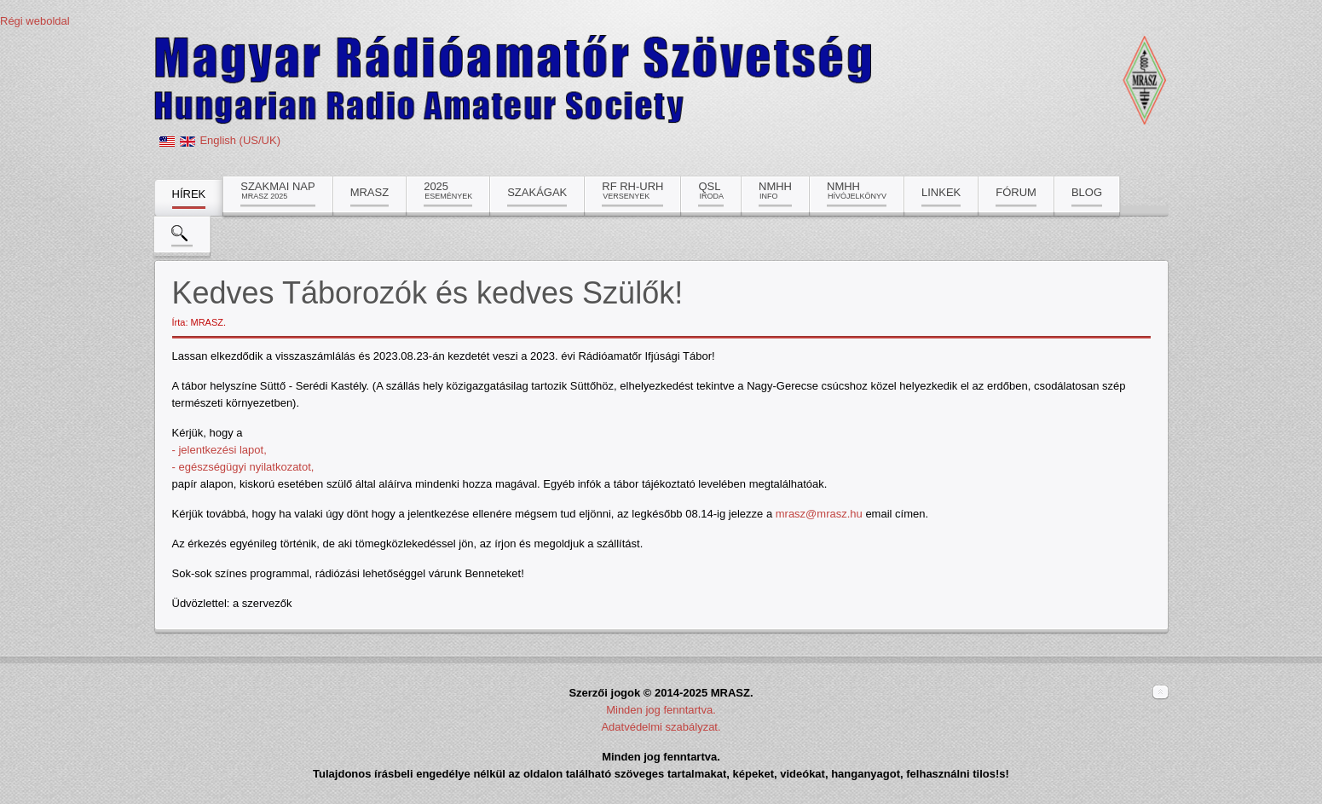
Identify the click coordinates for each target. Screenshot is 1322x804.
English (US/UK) (239, 140)
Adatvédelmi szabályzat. (660, 726)
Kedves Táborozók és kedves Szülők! (428, 292)
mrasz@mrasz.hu (819, 513)
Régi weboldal (35, 20)
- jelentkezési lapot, (219, 449)
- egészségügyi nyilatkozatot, (243, 466)
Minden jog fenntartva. (661, 709)
